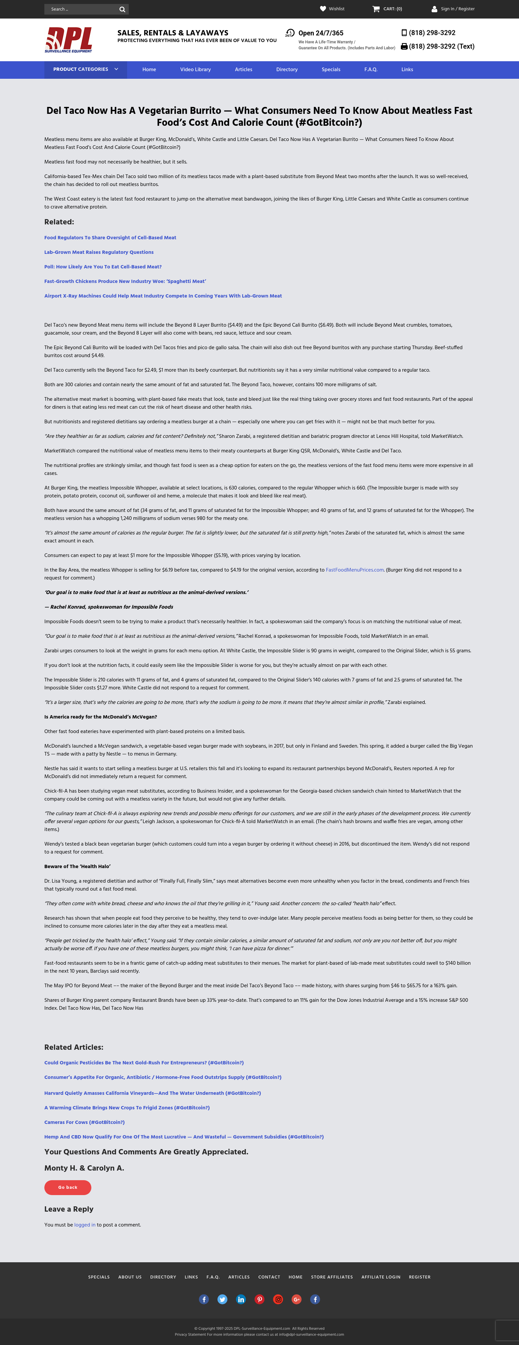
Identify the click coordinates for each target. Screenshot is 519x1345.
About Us (130, 1277)
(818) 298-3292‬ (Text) (442, 46)
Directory (287, 70)
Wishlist (337, 9)
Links (407, 70)
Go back (67, 1187)
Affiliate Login (381, 1277)
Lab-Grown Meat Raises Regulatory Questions (99, 252)
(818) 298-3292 (432, 33)
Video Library (195, 70)
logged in (85, 1225)
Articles (243, 70)
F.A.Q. (370, 70)
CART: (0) (393, 9)
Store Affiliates (332, 1277)
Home (149, 70)
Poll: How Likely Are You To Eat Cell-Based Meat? (103, 267)
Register (420, 1277)
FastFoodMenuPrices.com (355, 570)
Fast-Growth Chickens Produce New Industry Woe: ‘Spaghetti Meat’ (125, 281)
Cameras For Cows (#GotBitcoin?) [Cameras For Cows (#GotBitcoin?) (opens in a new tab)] (84, 1122)
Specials (331, 70)
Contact (269, 1277)
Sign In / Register (458, 9)
